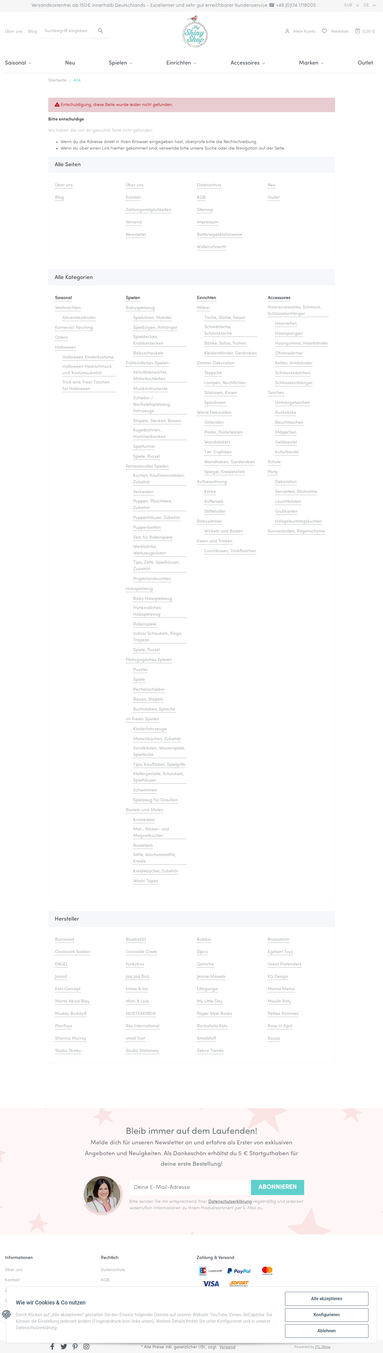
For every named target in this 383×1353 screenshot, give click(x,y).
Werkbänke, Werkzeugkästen (149, 550)
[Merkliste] (334, 31)
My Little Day (210, 1001)
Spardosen (215, 403)
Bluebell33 (136, 939)
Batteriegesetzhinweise (219, 234)
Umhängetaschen (292, 403)
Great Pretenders (284, 964)
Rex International (142, 1026)
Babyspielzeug (140, 308)
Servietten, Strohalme (296, 492)
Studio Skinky (68, 1051)
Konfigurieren (326, 1315)
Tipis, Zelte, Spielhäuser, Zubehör (156, 565)
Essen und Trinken (214, 541)
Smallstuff (206, 1038)
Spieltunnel (144, 446)
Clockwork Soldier (72, 952)
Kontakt (133, 197)
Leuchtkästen (288, 501)
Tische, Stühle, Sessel (224, 318)
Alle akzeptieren (326, 1298)
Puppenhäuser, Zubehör (156, 517)
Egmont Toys (280, 952)
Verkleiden (143, 492)
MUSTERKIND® (141, 1014)
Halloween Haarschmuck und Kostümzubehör (87, 369)
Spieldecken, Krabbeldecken (148, 340)
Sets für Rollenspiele (152, 537)
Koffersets (213, 501)
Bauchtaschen (289, 422)
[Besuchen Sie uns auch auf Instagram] (86, 1347)
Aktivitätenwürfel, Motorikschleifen (150, 375)
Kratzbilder (144, 820)
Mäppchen (285, 432)
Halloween (65, 347)
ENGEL (61, 964)
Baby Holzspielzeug (152, 598)
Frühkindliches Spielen (147, 363)
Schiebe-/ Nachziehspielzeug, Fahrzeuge (152, 405)
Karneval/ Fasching (74, 327)
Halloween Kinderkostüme (88, 357)
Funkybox (135, 964)
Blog (32, 31)
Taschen (276, 393)
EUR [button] (349, 5)
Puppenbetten (147, 527)
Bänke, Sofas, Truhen (225, 343)
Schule (274, 462)
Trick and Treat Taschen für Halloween (86, 385)
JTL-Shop (322, 1347)
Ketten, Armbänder (294, 363)
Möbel (203, 308)
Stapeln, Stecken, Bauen (157, 421)
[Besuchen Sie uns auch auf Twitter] (63, 1347)
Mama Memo (281, 989)
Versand (134, 222)
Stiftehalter (215, 511)
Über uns (14, 31)
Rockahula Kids (212, 1026)
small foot (135, 1038)
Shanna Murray (70, 1038)
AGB (201, 197)
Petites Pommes (283, 1014)
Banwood (64, 939)
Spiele (139, 679)
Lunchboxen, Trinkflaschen (230, 551)
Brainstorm (278, 939)
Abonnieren (277, 1187)
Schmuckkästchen (292, 373)
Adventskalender (79, 318)
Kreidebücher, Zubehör (155, 871)
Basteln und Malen (144, 810)
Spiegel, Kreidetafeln (224, 472)
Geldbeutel (286, 442)
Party (273, 472)
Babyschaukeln (148, 353)
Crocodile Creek (141, 952)
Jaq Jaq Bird (137, 976)
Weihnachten (68, 308)
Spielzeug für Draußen (155, 800)
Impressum (207, 222)
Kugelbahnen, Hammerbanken (149, 433)
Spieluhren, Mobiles (152, 318)
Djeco (202, 952)
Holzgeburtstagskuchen (298, 521)
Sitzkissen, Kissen (220, 393)
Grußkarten (286, 511)
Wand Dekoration (214, 412)
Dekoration (286, 482)
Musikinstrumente (150, 389)
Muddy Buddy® (71, 1014)
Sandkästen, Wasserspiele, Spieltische (159, 751)
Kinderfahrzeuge (150, 729)
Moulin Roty (279, 1001)
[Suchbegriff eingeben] (67, 31)
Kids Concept (67, 989)
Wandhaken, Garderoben (229, 462)
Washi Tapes (145, 881)
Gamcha (205, 964)
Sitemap (205, 210)
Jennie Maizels (211, 976)
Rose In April (280, 1026)
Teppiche (213, 373)
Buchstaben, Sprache (154, 709)
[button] (300, 31)
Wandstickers (217, 442)
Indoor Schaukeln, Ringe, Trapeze (157, 637)
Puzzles (140, 670)
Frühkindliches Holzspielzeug (147, 611)
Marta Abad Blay (72, 1001)
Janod (61, 976)
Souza (274, 1038)
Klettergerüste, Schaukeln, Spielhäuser (158, 777)
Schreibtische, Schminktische (218, 330)
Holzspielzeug (139, 589)
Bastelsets (143, 845)
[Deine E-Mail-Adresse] (188, 1187)
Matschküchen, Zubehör (157, 739)
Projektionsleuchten (152, 579)
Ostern (61, 337)
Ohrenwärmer (289, 353)
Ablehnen (326, 1331)
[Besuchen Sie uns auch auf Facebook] (52, 1347)
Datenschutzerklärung (230, 1201)
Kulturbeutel (287, 452)
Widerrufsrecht (211, 247)
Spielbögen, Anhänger (155, 327)
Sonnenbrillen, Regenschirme (296, 531)
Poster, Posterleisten (223, 432)
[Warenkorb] (364, 31)
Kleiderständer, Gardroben (230, 353)
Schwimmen (145, 790)
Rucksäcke (285, 412)
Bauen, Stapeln (148, 699)
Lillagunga (207, 989)
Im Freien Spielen (142, 719)
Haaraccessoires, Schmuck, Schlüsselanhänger (294, 310)
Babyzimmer (209, 521)
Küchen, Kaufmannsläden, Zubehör (159, 479)
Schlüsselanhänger (294, 383)
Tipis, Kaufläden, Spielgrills (159, 764)
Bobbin (204, 939)
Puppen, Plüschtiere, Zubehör (152, 504)
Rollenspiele (144, 624)
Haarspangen (289, 333)
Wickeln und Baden (223, 531)
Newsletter (136, 234)
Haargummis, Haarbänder (301, 343)
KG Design (278, 976)
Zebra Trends (210, 1051)
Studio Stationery (142, 1051)
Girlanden (214, 422)
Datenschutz (209, 185)
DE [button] (367, 5)
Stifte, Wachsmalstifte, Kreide (154, 858)
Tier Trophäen (218, 452)
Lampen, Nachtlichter (225, 383)
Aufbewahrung (212, 482)
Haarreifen (286, 323)
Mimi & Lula (137, 1001)
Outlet (365, 63)
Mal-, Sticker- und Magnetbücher (151, 832)
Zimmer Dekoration (216, 363)
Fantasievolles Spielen (147, 466)
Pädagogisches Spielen (149, 660)
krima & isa (137, 989)
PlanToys (63, 1026)
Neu (70, 63)
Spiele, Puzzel (146, 456)
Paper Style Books (214, 1014)
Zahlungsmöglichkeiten (148, 210)
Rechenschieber (149, 689)
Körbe (210, 492)
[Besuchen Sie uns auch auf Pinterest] (75, 1347)
